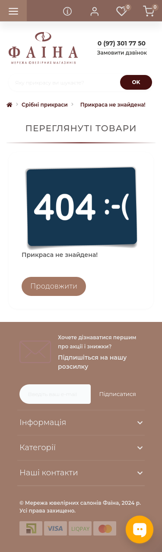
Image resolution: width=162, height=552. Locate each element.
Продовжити (53, 286)
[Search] (136, 82)
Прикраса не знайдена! (113, 104)
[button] (94, 11)
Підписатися (117, 393)
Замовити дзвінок (122, 52)
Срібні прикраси (45, 104)
